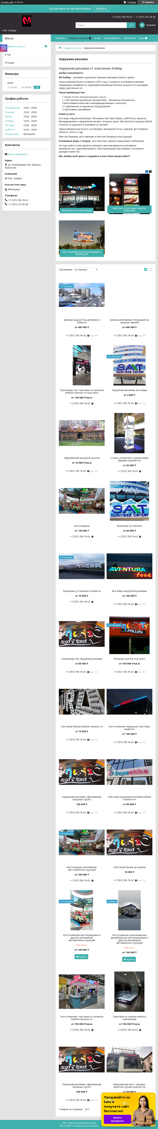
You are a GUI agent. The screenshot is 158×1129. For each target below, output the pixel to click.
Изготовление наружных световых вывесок (129, 727)
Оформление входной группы (82, 457)
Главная (60, 38)
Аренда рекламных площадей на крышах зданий (129, 321)
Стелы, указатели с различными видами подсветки (129, 459)
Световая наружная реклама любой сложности (129, 798)
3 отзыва (132, 2)
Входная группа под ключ (129, 658)
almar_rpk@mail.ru (17, 154)
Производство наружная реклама (81, 658)
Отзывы (9, 62)
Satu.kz (93, 1123)
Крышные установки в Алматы (81, 591)
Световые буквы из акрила (129, 867)
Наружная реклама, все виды (129, 390)
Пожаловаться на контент (86, 1125)
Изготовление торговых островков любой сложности (81, 1017)
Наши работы (112, 38)
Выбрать (101, 8)
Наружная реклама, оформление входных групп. (81, 798)
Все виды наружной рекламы (129, 591)
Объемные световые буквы (76, 210)
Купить (83, 956)
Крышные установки (129, 525)
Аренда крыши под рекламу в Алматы (82, 321)
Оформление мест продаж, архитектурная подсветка (129, 1085)
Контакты (130, 38)
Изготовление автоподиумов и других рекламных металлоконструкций (81, 937)
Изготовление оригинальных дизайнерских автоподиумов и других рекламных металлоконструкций (129, 939)
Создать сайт (7, 2)
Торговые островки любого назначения (129, 1017)
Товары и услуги (78, 38)
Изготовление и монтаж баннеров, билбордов (81, 253)
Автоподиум (81, 525)
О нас (97, 38)
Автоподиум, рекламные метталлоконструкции (82, 868)
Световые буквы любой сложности (82, 726)
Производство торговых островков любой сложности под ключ (82, 391)
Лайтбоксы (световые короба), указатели (129, 209)
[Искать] (131, 25)
